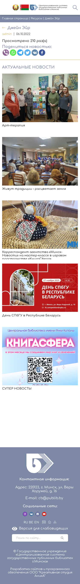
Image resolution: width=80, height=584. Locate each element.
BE (31, 522)
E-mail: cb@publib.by (44, 498)
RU (26, 522)
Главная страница (15, 18)
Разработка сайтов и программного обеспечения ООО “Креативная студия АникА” (40, 572)
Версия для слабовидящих (40, 528)
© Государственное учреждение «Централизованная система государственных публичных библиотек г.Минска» (40, 556)
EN (36, 522)
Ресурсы (36, 18)
